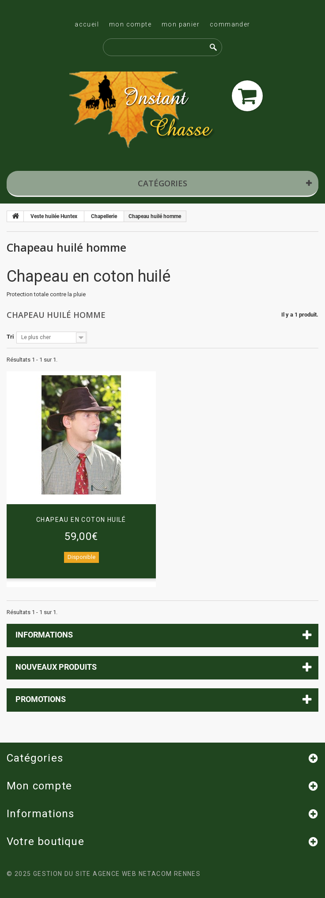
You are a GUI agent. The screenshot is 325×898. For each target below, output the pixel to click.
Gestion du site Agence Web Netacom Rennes (116, 873)
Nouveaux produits (56, 667)
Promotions (40, 699)
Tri (10, 336)
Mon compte (130, 24)
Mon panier (181, 24)
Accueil (87, 24)
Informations (44, 634)
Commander (230, 24)
